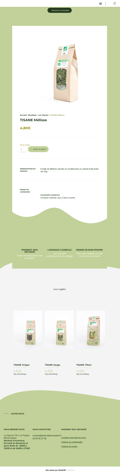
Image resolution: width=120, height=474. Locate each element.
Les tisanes (43, 115)
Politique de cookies (69, 446)
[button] (101, 3)
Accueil (23, 115)
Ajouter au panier (39, 149)
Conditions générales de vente (73, 438)
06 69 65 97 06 (39, 438)
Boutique (32, 115)
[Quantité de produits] (23, 149)
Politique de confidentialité (71, 442)
